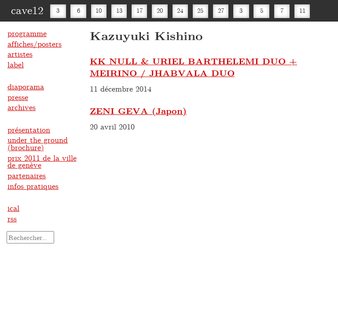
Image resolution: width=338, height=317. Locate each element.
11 (302, 10)
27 (221, 10)
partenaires (26, 175)
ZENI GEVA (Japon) (138, 111)
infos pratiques (33, 186)
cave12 (27, 9)
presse (17, 97)
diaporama (25, 86)
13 (119, 10)
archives (21, 107)
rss (12, 218)
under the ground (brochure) (37, 143)
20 (160, 10)
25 (200, 10)
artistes (20, 53)
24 (180, 10)
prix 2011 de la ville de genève (42, 161)
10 (99, 10)
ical (13, 208)
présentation (28, 129)
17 (139, 10)
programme (27, 33)
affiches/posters (34, 43)
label (15, 64)
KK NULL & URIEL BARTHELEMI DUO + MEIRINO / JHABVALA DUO (193, 67)
